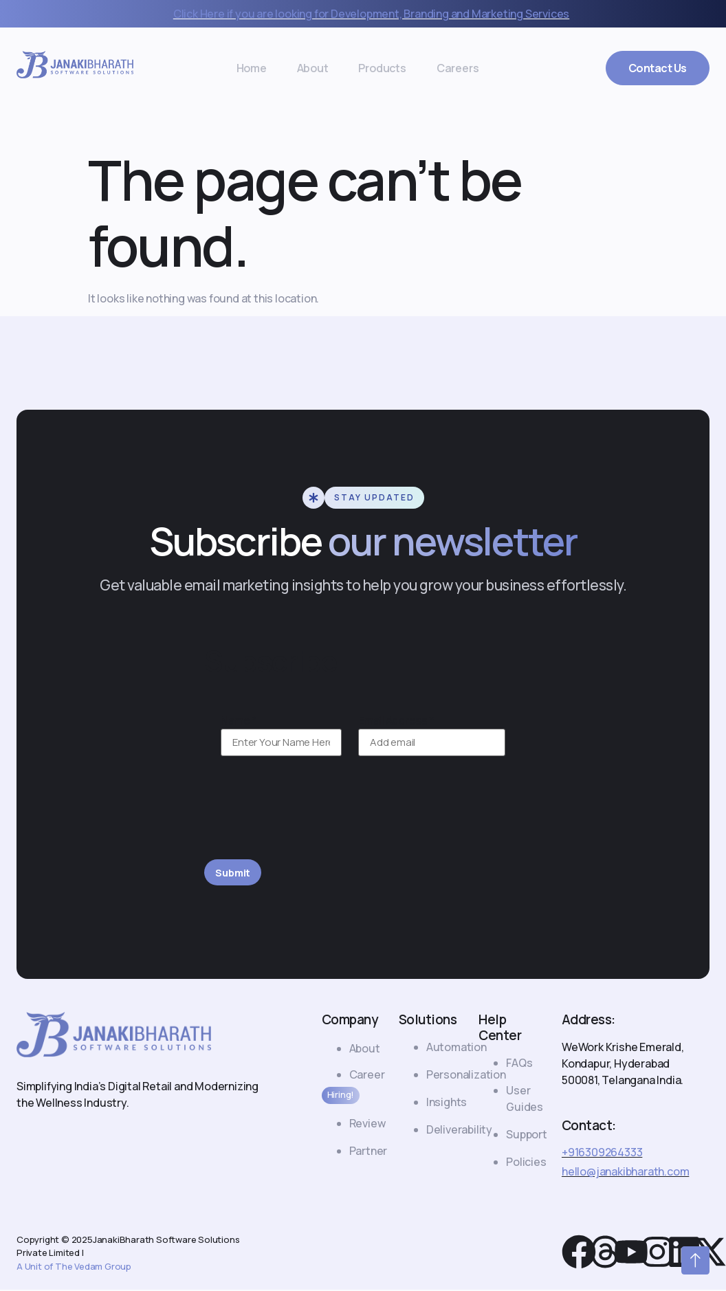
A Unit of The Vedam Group (73, 1267)
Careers (433, 68)
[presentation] (308, 816)
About (321, 68)
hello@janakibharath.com (625, 1172)
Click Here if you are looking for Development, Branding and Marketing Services (371, 13)
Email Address (396, 720)
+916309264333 (602, 1153)
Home (276, 68)
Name (238, 720)
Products (374, 68)
